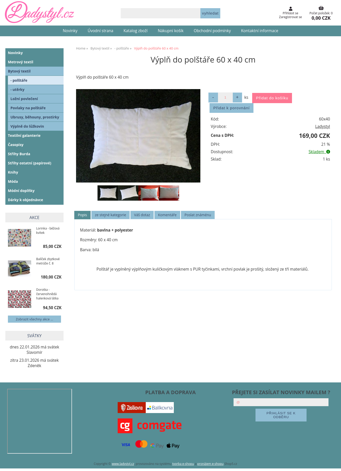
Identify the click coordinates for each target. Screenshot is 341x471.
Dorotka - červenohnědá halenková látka (47, 293)
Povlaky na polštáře (28, 107)
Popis (82, 214)
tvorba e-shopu (183, 464)
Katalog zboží (136, 30)
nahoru (333, 463)
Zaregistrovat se (290, 17)
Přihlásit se (290, 13)
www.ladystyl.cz (123, 464)
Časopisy (15, 144)
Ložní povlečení (24, 98)
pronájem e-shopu (210, 464)
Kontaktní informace (259, 30)
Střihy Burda (19, 153)
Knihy (13, 172)
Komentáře (167, 214)
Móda (13, 181)
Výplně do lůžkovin (27, 126)
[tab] (82, 215)
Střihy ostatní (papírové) (29, 163)
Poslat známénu (198, 214)
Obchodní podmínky (212, 30)
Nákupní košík (171, 30)
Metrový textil (20, 61)
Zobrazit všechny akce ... (34, 319)
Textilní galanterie (24, 135)
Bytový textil (19, 71)
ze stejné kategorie (110, 214)
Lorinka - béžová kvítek (47, 230)
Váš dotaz (142, 214)
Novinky (70, 30)
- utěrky (17, 89)
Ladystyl (322, 126)
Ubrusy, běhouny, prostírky (34, 117)
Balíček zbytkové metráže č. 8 (48, 261)
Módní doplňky (21, 190)
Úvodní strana (100, 30)
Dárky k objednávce (25, 199)
